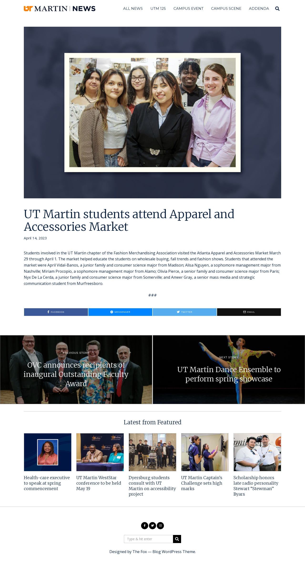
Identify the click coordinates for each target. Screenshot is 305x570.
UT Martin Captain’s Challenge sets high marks (201, 483)
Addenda (259, 8)
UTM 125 (158, 8)
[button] (177, 539)
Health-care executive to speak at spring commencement (47, 483)
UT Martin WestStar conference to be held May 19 (98, 483)
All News (133, 8)
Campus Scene (226, 8)
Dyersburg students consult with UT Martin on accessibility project (152, 486)
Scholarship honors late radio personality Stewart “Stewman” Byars (256, 486)
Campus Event (188, 8)
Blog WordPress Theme (173, 551)
